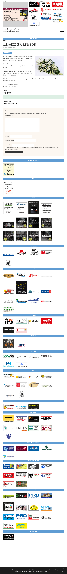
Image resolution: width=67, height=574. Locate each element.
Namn (7, 136)
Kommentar (9, 115)
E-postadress (9, 140)
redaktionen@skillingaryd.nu (10, 103)
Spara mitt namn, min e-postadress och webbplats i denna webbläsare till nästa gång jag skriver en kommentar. (31, 148)
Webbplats (8, 145)
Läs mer (45, 571)
